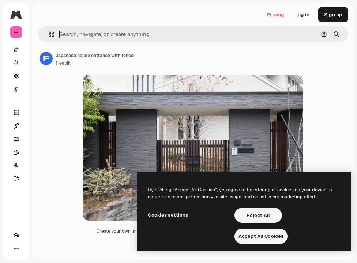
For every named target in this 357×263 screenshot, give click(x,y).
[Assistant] (16, 178)
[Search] (16, 63)
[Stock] (16, 76)
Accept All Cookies (260, 236)
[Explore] (16, 89)
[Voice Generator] (16, 165)
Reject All (258, 215)
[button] (48, 34)
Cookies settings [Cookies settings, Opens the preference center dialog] (168, 215)
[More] (16, 248)
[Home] (16, 50)
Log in (302, 14)
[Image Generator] (16, 139)
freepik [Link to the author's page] (63, 63)
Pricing (275, 14)
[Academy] (16, 235)
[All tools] (16, 113)
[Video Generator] (16, 152)
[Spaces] (16, 126)
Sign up (333, 14)
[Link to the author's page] (46, 58)
